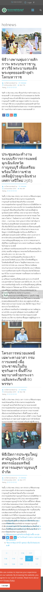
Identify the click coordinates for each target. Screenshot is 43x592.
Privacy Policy (9, 580)
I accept (5, 585)
